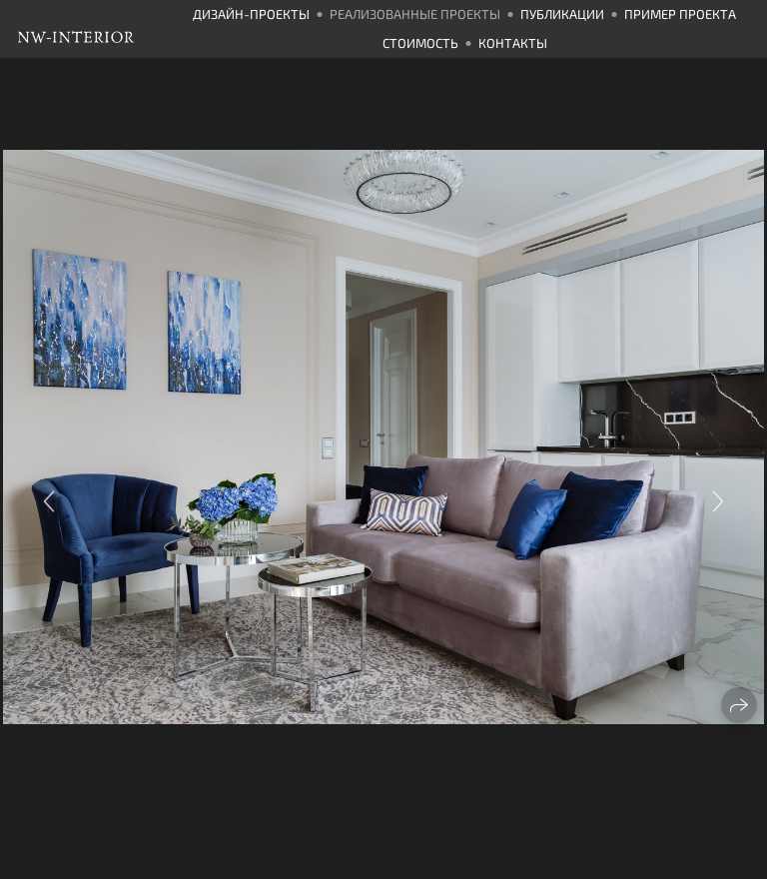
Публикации (562, 14)
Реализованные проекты (415, 14)
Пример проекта (680, 14)
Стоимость (420, 43)
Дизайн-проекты (251, 14)
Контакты (512, 43)
